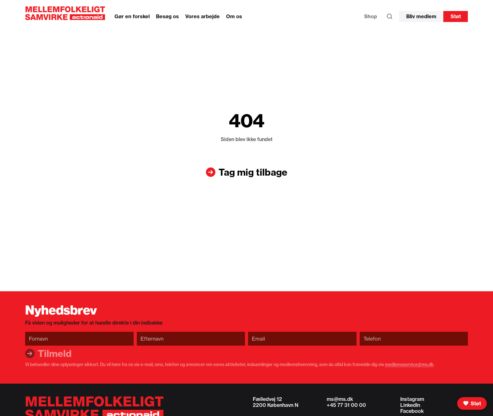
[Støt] (472, 403)
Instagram (412, 399)
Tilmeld (55, 353)
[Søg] (389, 17)
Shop (370, 16)
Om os (234, 16)
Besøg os (167, 16)
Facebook (412, 411)
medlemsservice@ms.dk (409, 364)
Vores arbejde (202, 16)
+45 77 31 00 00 (346, 405)
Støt (456, 16)
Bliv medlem (421, 16)
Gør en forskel (132, 16)
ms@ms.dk (340, 399)
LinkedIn (410, 405)
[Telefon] (414, 339)
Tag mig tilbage (253, 172)
